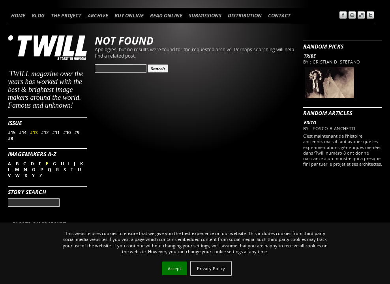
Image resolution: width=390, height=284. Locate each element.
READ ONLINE (166, 15)
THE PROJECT (66, 15)
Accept (174, 268)
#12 (45, 132)
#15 (11, 132)
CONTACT (279, 15)
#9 (76, 132)
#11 (56, 132)
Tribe (310, 56)
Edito (310, 122)
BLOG (38, 15)
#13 (34, 132)
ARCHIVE (98, 15)
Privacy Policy (211, 268)
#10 (67, 132)
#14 (22, 132)
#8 (10, 138)
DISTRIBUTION (245, 15)
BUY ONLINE (129, 15)
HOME (18, 15)
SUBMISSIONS (205, 15)
